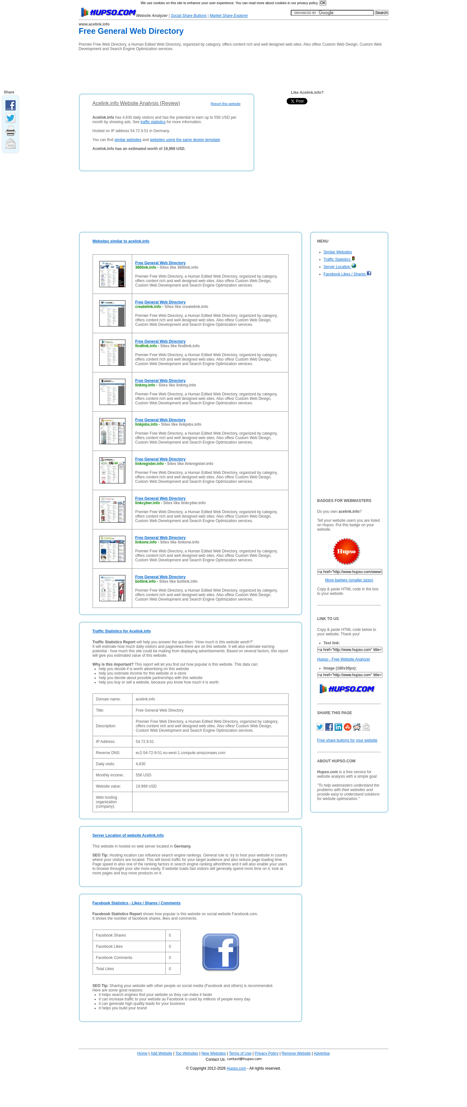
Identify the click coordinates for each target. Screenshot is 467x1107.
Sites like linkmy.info (177, 385)
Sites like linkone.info (180, 542)
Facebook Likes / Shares (348, 274)
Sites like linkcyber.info (184, 503)
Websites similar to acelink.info (121, 241)
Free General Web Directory (160, 263)
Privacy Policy (267, 1053)
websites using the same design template (185, 140)
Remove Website (296, 1053)
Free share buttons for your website (347, 740)
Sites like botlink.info (178, 581)
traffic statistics (152, 122)
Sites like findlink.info (180, 346)
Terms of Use (240, 1053)
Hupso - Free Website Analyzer (343, 659)
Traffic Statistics (339, 259)
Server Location (340, 267)
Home (142, 1053)
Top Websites (186, 1053)
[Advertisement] (195, 70)
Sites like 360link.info (179, 267)
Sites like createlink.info (186, 306)
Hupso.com (236, 1068)
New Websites (213, 1053)
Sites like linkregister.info (190, 463)
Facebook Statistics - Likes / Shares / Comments (137, 903)
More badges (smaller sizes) (349, 580)
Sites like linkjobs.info (181, 424)
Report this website (226, 104)
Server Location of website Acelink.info (128, 835)
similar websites (127, 140)
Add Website (161, 1053)
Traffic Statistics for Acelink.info (122, 631)
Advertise (322, 1053)
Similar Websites (338, 252)
